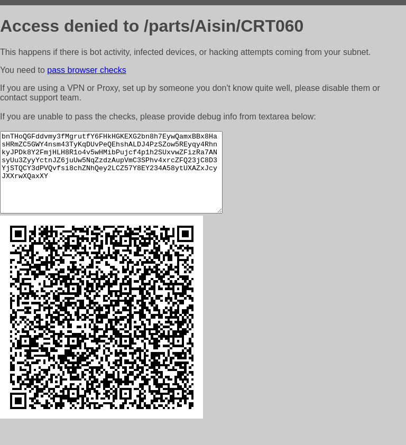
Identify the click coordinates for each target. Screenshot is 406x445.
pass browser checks (86, 70)
